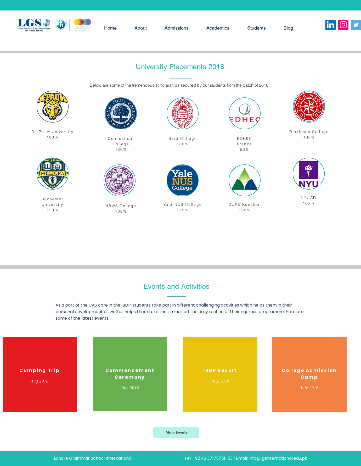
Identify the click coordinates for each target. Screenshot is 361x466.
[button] (145, 25)
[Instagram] (343, 25)
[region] (40, 375)
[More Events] (176, 432)
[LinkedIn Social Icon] (330, 25)
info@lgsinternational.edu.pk (278, 458)
